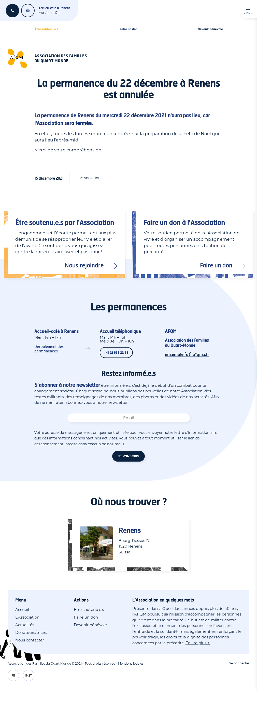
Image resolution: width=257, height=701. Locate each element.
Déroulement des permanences (49, 348)
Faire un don (128, 29)
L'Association (27, 617)
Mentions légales (131, 663)
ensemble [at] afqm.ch (28, 10)
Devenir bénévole (210, 29)
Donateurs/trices (31, 633)
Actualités (24, 625)
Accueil (22, 610)
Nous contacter (29, 640)
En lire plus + (197, 643)
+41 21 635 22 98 (12, 10)
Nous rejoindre (84, 265)
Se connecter (239, 663)
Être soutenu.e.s (46, 29)
